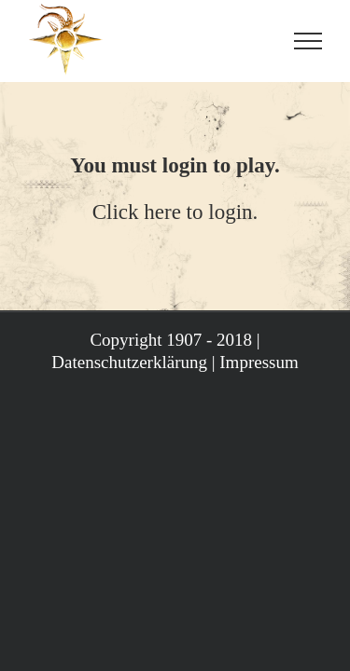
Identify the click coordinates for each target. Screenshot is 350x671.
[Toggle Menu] (308, 41)
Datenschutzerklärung (129, 455)
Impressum (258, 455)
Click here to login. (175, 212)
